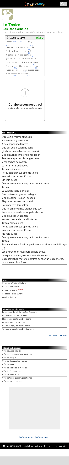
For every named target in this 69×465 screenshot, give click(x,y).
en (53, 446)
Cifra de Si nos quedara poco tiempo (17, 378)
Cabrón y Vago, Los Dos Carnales (16, 326)
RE (20, 42)
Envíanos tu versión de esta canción (25, 98)
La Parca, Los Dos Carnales (13, 322)
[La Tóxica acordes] (27, 437)
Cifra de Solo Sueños (10, 374)
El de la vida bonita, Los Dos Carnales (18, 319)
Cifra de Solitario (9, 364)
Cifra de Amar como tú (11, 351)
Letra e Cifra (17, 38)
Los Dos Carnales (15, 29)
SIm (31, 45)
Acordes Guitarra (9, 297)
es (49, 446)
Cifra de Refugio (9, 358)
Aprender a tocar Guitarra (12, 294)
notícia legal (28, 446)
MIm (15, 68)
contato (62, 446)
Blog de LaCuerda (13, 290)
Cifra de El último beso (11, 371)
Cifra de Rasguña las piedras (14, 361)
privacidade (40, 446)
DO (26, 42)
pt (56, 446)
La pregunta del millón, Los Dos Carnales (19, 312)
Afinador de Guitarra (10, 286)
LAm (14, 76)
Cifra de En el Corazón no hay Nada (17, 354)
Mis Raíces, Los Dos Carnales (14, 315)
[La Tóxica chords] (42, 437)
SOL (14, 42)
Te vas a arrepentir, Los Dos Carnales (18, 329)
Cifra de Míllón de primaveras (14, 368)
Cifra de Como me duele (12, 381)
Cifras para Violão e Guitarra (14, 283)
